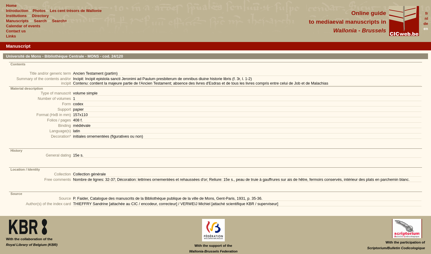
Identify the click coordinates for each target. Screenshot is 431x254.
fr (426, 13)
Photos (39, 10)
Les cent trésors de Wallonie (75, 10)
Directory (40, 15)
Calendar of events (23, 26)
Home (11, 5)
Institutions (16, 15)
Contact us (16, 31)
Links (11, 36)
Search (40, 21)
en (426, 28)
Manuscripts (17, 21)
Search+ (59, 21)
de (426, 23)
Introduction (17, 10)
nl (426, 18)
